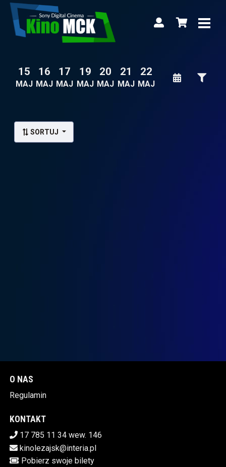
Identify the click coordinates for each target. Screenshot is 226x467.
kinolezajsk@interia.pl (58, 448)
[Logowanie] (159, 23)
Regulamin (28, 395)
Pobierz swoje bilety (57, 460)
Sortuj (41, 132)
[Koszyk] (180, 23)
